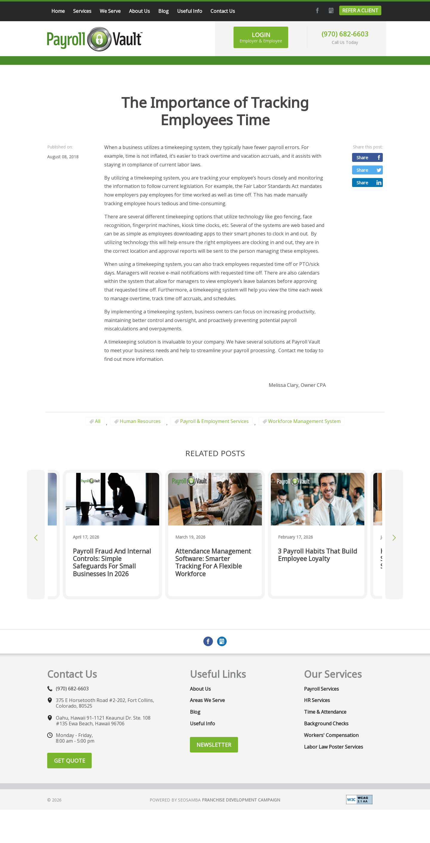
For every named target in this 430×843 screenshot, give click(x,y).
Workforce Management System (304, 421)
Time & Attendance (325, 711)
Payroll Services (321, 688)
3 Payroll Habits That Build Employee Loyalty (317, 555)
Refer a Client (360, 10)
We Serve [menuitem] (110, 11)
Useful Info (202, 723)
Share (362, 157)
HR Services (317, 700)
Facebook (316, 10)
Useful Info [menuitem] (189, 11)
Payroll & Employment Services (214, 421)
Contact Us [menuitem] (223, 11)
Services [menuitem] (82, 11)
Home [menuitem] (58, 11)
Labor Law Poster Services (333, 746)
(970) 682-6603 (345, 34)
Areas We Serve (207, 700)
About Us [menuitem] (139, 11)
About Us (200, 688)
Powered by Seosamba (215, 800)
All (97, 421)
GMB (330, 10)
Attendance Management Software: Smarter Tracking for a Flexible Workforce (213, 563)
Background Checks (326, 723)
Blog (195, 711)
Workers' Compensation (331, 735)
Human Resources (140, 421)
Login (260, 37)
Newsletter (213, 744)
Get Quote (69, 760)
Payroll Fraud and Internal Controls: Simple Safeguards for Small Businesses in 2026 (112, 563)
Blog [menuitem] (163, 11)
